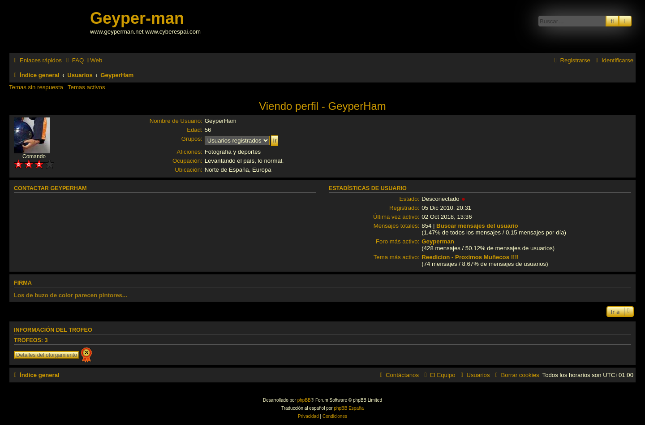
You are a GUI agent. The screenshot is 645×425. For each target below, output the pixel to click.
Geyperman (437, 241)
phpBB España (349, 408)
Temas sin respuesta (36, 87)
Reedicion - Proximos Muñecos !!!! (470, 257)
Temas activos (86, 87)
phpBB (304, 400)
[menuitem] (74, 60)
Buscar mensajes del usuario (477, 225)
